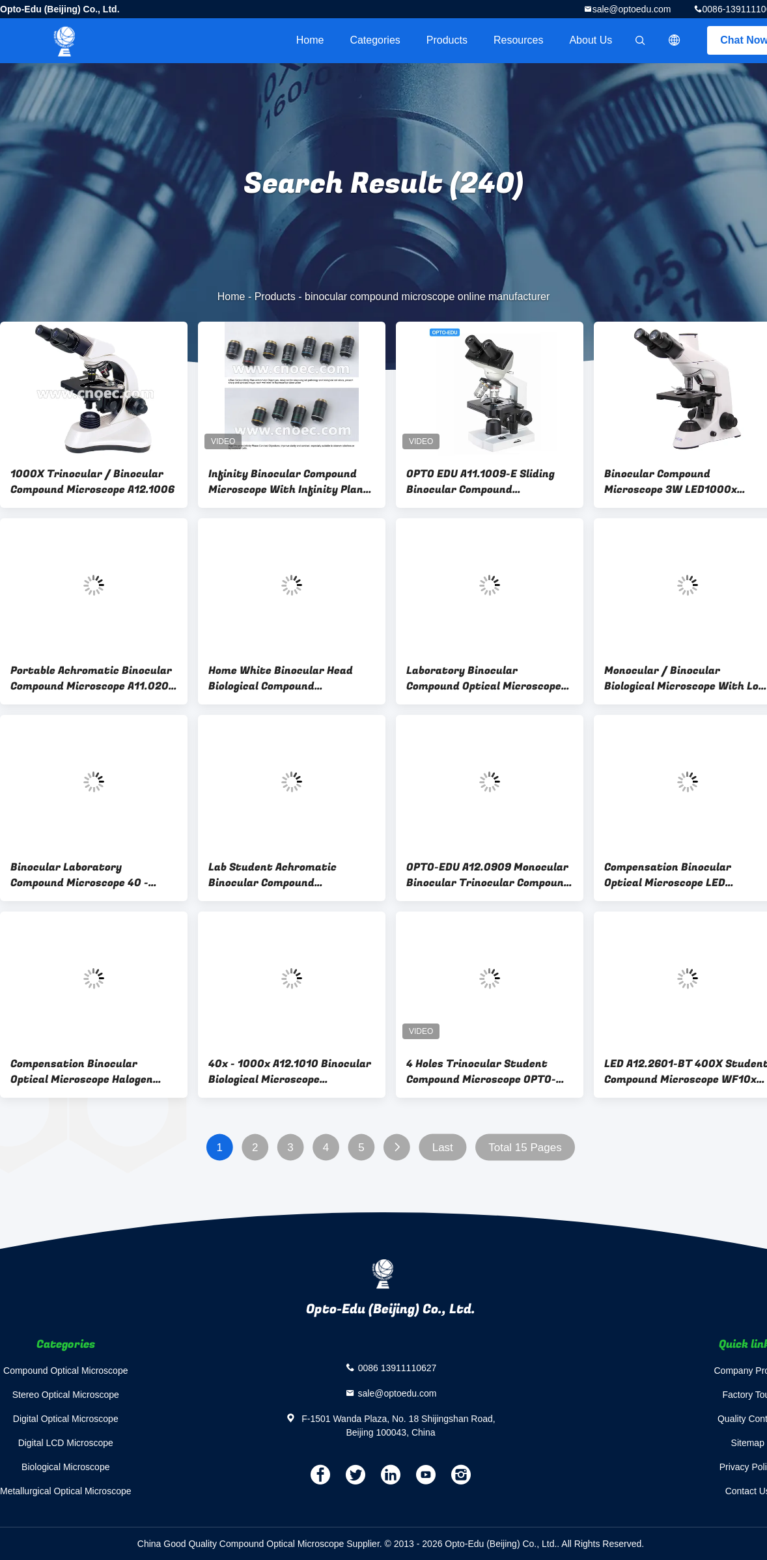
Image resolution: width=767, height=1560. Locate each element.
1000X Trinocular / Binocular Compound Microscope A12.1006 (92, 481)
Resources (518, 40)
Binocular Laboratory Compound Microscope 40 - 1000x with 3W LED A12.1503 (85, 875)
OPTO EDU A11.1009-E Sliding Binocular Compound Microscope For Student (480, 481)
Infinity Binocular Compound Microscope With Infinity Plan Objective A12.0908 (285, 481)
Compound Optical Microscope (65, 1370)
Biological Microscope (65, 1467)
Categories (375, 40)
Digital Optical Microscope (66, 1419)
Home (310, 40)
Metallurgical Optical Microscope (66, 1491)
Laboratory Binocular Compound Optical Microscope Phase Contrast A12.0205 (483, 678)
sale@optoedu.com (632, 9)
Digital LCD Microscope (65, 1443)
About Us (590, 40)
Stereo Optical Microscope (65, 1394)
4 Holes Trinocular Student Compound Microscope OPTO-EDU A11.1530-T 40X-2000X (481, 1071)
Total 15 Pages (524, 1147)
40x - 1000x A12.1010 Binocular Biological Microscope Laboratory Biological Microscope (289, 1071)
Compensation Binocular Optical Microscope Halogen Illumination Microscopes (81, 1071)
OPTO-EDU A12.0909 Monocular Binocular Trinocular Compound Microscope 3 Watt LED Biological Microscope (488, 875)
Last (442, 1147)
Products (446, 40)
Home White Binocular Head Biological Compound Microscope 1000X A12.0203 (281, 678)
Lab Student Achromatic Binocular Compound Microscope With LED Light (278, 875)
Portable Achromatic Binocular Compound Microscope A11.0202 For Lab (92, 678)
